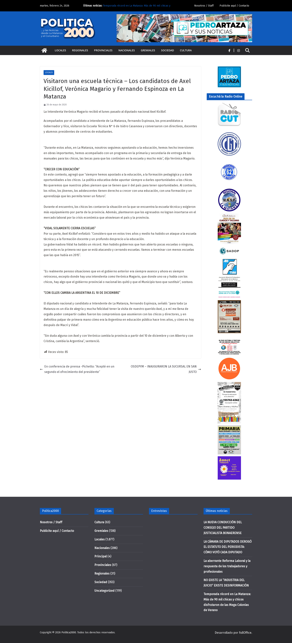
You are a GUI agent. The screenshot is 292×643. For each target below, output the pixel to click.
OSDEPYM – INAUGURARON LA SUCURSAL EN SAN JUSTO (166, 369)
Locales (60, 50)
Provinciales (103, 50)
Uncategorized (104, 590)
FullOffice (245, 632)
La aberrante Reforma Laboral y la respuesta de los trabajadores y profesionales (227, 566)
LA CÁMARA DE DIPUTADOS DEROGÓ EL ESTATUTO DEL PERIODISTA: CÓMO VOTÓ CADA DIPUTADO (228, 547)
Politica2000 (68, 632)
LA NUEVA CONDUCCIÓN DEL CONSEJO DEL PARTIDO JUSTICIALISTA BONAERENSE (223, 527)
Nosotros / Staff (204, 5)
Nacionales (126, 50)
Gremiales (148, 50)
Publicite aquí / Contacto (234, 5)
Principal (100, 556)
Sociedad (167, 50)
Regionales (80, 50)
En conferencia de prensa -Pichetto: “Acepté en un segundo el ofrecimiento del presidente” (77, 369)
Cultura (186, 50)
